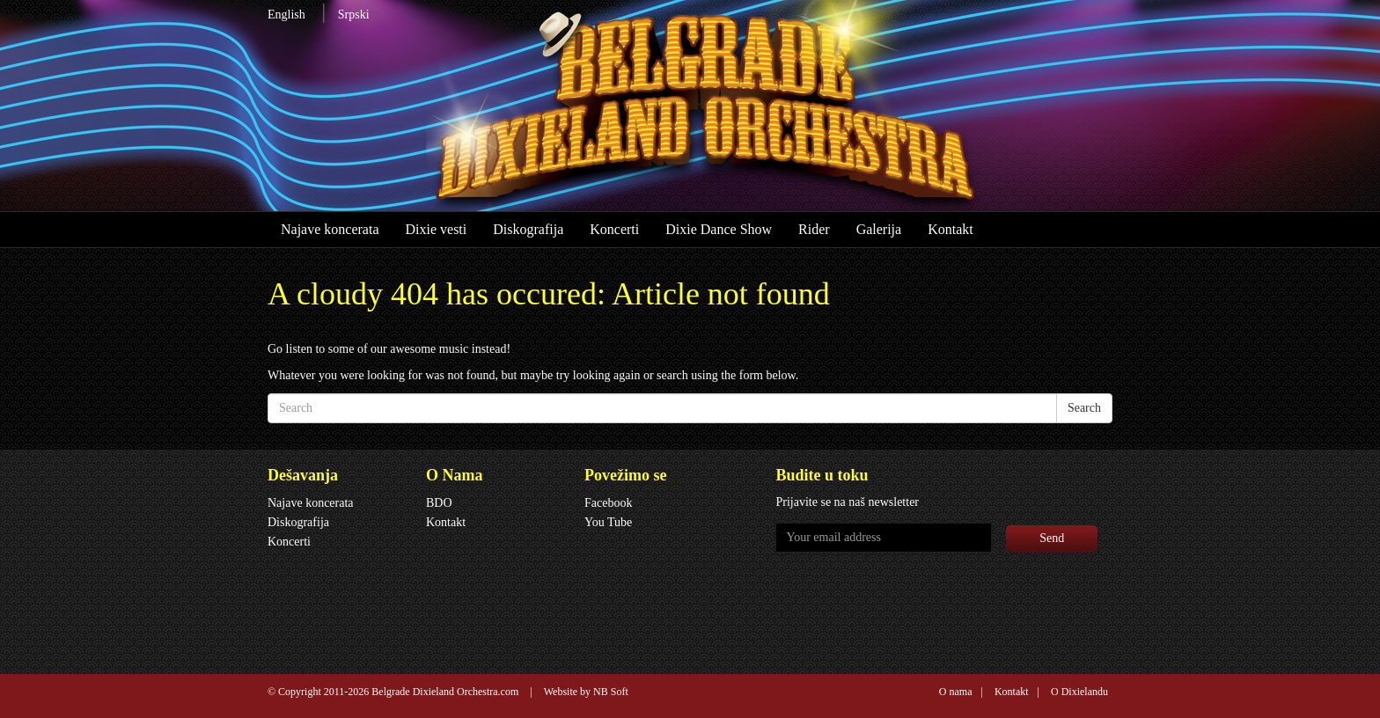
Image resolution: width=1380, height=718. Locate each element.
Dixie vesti (435, 229)
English (286, 14)
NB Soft (610, 691)
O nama (956, 691)
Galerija (879, 229)
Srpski (354, 14)
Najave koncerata (329, 229)
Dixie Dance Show (718, 229)
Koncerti (614, 229)
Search (1084, 407)
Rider (814, 229)
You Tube (608, 522)
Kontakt (950, 229)
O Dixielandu (1079, 691)
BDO (439, 502)
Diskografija (528, 229)
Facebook (608, 502)
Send (1051, 538)
